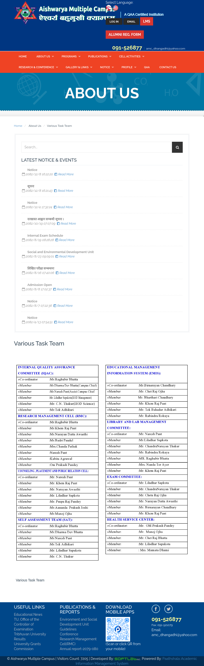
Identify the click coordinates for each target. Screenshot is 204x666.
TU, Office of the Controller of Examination (26, 624)
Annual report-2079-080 (79, 649)
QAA (147, 67)
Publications (97, 56)
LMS (146, 21)
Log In (114, 21)
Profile (127, 67)
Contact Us (167, 67)
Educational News (28, 614)
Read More (64, 174)
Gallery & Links (77, 67)
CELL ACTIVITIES (129, 56)
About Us (43, 56)
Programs (69, 56)
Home (23, 56)
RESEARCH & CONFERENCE (36, 67)
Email (131, 21)
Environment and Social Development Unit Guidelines (78, 624)
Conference (69, 634)
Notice (105, 67)
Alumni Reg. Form (125, 35)
